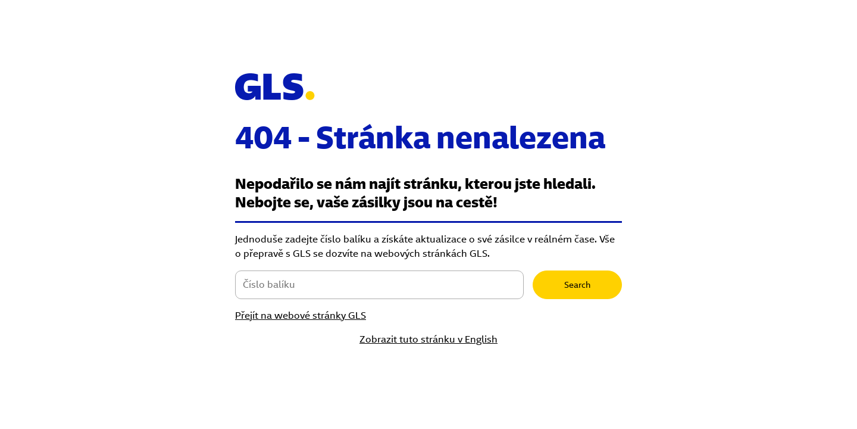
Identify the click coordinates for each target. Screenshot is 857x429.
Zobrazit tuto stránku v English (428, 339)
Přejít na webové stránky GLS (300, 315)
